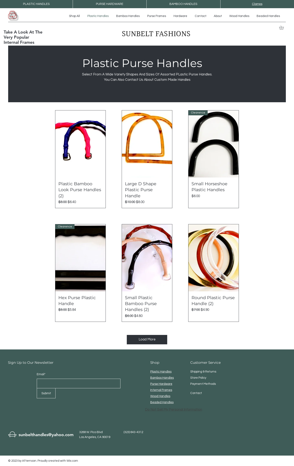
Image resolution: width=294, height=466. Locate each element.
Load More (147, 339)
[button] (283, 27)
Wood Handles (160, 396)
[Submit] (46, 393)
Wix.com (72, 460)
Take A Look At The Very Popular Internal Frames (23, 37)
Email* (41, 374)
